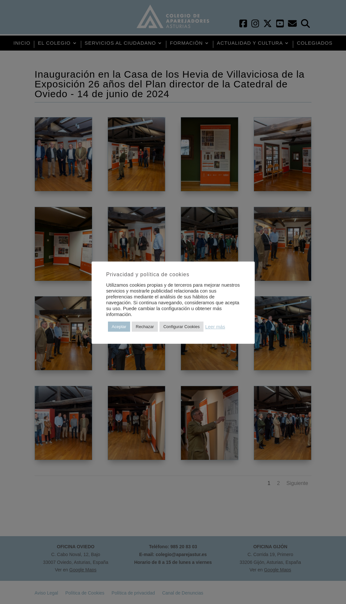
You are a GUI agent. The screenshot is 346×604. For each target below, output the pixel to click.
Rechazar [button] (145, 326)
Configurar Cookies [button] (181, 326)
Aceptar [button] (119, 326)
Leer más (215, 326)
